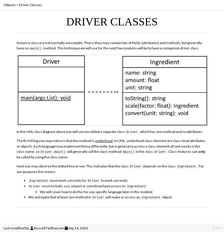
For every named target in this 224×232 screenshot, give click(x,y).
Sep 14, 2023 (78, 227)
